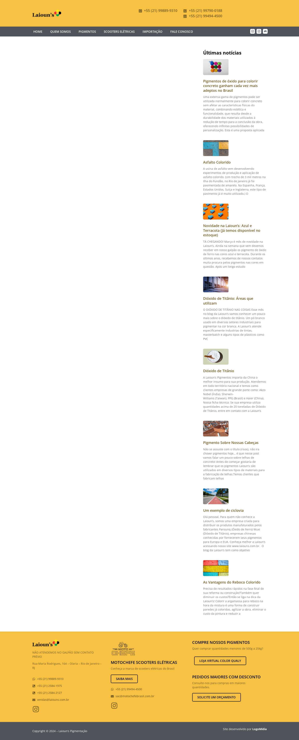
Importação (152, 32)
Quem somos (60, 32)
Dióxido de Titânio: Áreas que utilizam (228, 300)
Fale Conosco (181, 32)
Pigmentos (87, 32)
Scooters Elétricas (119, 32)
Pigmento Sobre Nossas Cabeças (230, 442)
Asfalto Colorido (217, 162)
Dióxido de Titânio (218, 370)
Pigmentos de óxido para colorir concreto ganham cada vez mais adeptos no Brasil (230, 86)
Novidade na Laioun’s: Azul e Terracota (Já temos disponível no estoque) (231, 230)
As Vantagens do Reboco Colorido (231, 582)
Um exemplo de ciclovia (223, 510)
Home (37, 32)
